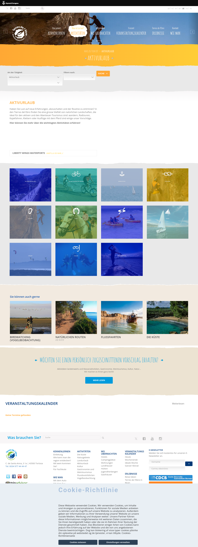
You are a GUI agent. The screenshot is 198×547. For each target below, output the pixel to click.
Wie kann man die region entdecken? (62, 450)
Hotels (104, 446)
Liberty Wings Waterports (38, 146)
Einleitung (58, 446)
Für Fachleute (59, 460)
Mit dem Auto (59, 470)
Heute (128, 448)
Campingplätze (108, 448)
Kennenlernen (56, 23)
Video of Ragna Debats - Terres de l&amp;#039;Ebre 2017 (139, 117)
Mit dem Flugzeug (61, 476)
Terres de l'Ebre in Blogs (133, 471)
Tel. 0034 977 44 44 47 (16, 459)
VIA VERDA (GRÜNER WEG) (30, 176)
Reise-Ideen (130, 466)
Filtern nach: (69, 66)
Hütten (104, 457)
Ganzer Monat (132, 457)
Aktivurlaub (82, 454)
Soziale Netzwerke (133, 481)
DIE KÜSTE (153, 330)
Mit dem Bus (59, 473)
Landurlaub (82, 451)
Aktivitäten (78, 23)
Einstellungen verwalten (118, 542)
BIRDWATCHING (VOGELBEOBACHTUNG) (24, 332)
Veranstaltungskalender (131, 23)
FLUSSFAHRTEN (110, 330)
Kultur (80, 457)
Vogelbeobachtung (86, 469)
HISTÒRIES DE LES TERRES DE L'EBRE (133, 477)
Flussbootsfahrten (85, 466)
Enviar (189, 461)
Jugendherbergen (109, 460)
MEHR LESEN (99, 373)
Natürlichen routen (69, 330)
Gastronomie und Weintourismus (85, 462)
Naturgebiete (83, 448)
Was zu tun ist (91, 44)
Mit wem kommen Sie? (62, 456)
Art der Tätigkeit (15, 66)
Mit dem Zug (59, 479)
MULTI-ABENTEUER (121, 250)
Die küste (81, 446)
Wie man (175, 23)
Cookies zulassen (78, 542)
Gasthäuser (106, 463)
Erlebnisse (158, 23)
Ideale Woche (131, 454)
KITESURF (30, 250)
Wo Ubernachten (100, 23)
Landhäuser (106, 454)
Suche (101, 66)
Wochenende (131, 451)
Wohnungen (107, 451)
